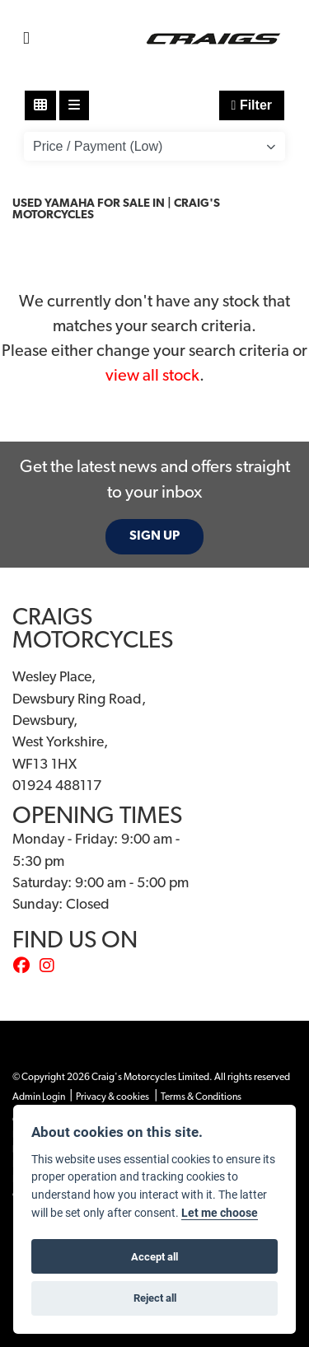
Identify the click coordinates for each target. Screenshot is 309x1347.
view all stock (152, 376)
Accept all (154, 1256)
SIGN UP (154, 536)
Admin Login (38, 1097)
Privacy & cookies (112, 1097)
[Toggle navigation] (26, 39)
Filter (252, 105)
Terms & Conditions (201, 1097)
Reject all (154, 1297)
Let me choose (219, 1212)
